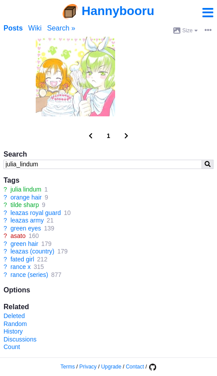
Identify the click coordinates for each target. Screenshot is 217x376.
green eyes (26, 228)
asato (18, 235)
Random (15, 323)
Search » (61, 28)
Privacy (88, 367)
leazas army (27, 220)
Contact (135, 367)
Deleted (14, 315)
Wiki (34, 28)
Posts (13, 28)
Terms (67, 367)
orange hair (26, 197)
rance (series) (30, 274)
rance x (21, 266)
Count (12, 346)
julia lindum (26, 189)
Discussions (20, 339)
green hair (24, 243)
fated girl (22, 259)
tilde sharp (25, 204)
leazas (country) (33, 251)
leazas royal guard (36, 212)
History (13, 331)
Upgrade (111, 367)
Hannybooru (118, 11)
